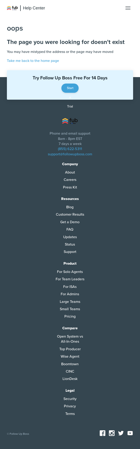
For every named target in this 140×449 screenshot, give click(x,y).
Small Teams (70, 309)
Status (70, 244)
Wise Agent (70, 356)
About (70, 172)
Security (70, 399)
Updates (70, 237)
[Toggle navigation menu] (128, 8)
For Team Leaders (70, 279)
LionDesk (70, 379)
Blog (70, 207)
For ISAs (70, 286)
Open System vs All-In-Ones (70, 339)
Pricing (70, 316)
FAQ (69, 229)
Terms (70, 413)
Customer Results (70, 214)
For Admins (70, 294)
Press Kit (70, 187)
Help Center (34, 8)
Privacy (70, 406)
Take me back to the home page (33, 60)
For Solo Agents (70, 271)
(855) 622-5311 (70, 149)
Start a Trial (70, 89)
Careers (70, 179)
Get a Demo (70, 222)
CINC (70, 371)
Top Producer (70, 349)
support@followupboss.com (70, 154)
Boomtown (70, 364)
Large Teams (70, 301)
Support (70, 251)
